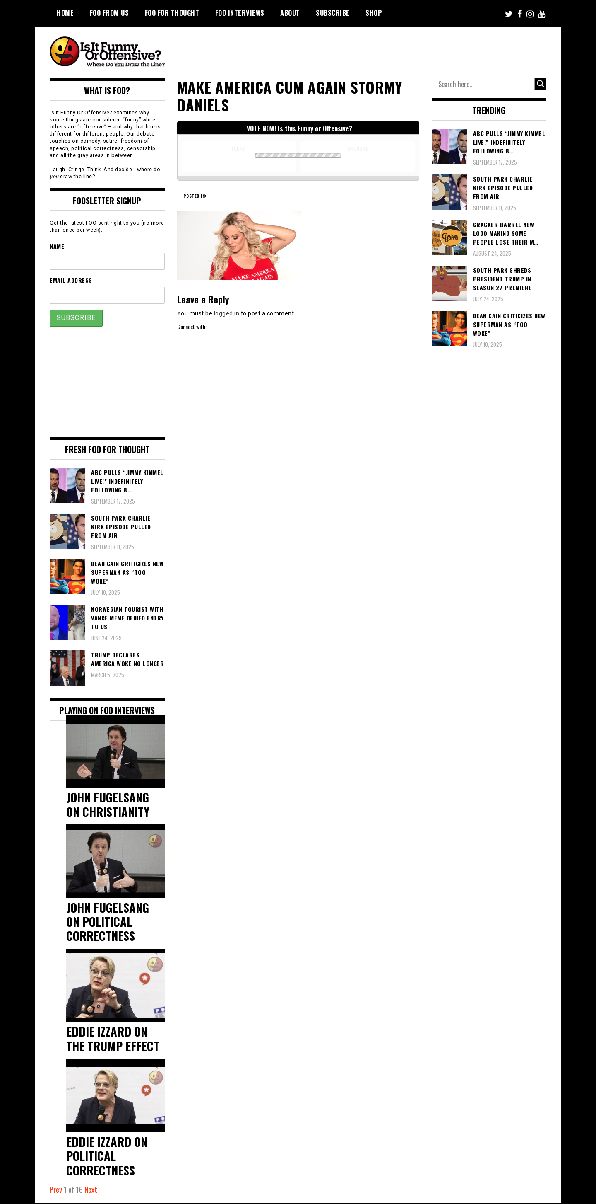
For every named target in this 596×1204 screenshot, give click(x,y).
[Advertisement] (391, 49)
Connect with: (192, 326)
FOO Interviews (239, 13)
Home (65, 13)
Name (57, 246)
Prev (56, 1190)
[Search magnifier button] (540, 84)
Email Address (71, 280)
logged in (227, 313)
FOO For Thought (172, 13)
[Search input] (485, 84)
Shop (373, 13)
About (290, 13)
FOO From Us (109, 13)
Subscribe (333, 13)
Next (90, 1190)
